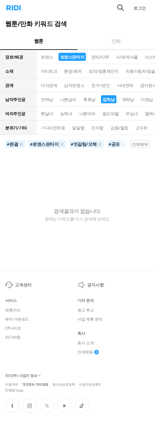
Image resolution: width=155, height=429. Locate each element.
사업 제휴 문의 (90, 319)
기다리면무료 (53, 128)
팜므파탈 (111, 114)
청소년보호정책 (63, 384)
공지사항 (91, 285)
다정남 (147, 99)
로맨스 (47, 57)
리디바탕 (13, 337)
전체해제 (140, 144)
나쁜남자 (68, 99)
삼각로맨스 (74, 85)
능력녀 (66, 114)
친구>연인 (100, 85)
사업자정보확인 (90, 384)
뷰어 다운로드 (17, 319)
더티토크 (49, 71)
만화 (116, 41)
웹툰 (38, 41)
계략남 (128, 99)
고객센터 (18, 285)
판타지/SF (100, 57)
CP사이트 (13, 328)
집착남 (109, 99)
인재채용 (88, 352)
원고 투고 (86, 310)
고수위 (141, 128)
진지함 (97, 128)
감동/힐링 (119, 128)
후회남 (89, 99)
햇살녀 (47, 114)
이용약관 (11, 384)
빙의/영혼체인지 (103, 71)
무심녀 (132, 114)
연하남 (47, 99)
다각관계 (49, 85)
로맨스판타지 (72, 57)
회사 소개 (86, 343)
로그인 (139, 8)
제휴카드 (13, 310)
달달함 (78, 128)
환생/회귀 (73, 71)
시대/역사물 (127, 57)
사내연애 (125, 85)
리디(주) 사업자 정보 (23, 375)
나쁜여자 (87, 114)
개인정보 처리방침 (35, 384)
